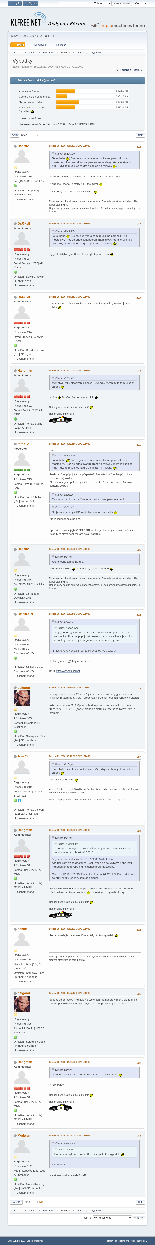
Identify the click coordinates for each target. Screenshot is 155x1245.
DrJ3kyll (24, 223)
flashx (22, 929)
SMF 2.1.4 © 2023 (16, 1241)
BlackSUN (25, 614)
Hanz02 (23, 146)
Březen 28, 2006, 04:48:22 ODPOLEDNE (69, 223)
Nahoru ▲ (142, 1241)
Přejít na (86, 1217)
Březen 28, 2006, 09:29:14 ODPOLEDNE (69, 444)
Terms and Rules (127, 1241)
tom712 (82, 52)
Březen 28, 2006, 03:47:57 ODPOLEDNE (69, 146)
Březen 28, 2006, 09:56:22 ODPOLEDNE (69, 549)
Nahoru (16, 1202)
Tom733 (23, 756)
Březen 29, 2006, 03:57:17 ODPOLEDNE (69, 993)
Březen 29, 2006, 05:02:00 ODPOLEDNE (69, 1135)
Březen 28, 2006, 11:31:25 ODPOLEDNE (69, 687)
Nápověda (112, 1241)
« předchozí (124, 69)
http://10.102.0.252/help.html (96, 859)
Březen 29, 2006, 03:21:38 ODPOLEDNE (69, 830)
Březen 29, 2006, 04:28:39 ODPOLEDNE (69, 1062)
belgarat (24, 687)
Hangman (25, 370)
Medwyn (24, 1135)
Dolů (15, 135)
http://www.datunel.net (68, 671)
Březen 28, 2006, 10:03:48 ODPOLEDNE (69, 614)
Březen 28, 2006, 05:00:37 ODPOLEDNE (69, 370)
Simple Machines (35, 1241)
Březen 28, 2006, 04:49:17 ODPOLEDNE (69, 297)
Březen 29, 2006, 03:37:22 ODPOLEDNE (69, 929)
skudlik (73, 52)
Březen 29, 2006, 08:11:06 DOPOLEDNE (69, 756)
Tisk (140, 135)
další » (138, 69)
